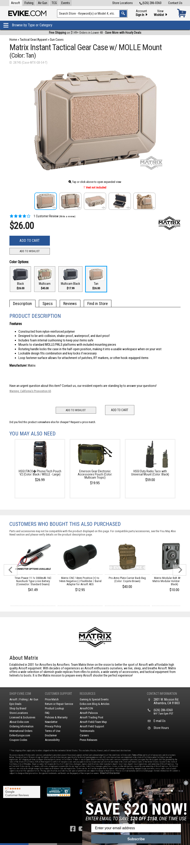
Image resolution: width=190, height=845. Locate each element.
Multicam (45, 279)
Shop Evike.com (20, 693)
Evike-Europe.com (19, 735)
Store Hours (161, 728)
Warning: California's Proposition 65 (30, 391)
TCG (54, 3)
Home (13, 39)
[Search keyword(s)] (92, 13)
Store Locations (122, 3)
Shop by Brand (17, 708)
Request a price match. (83, 422)
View (160, 13)
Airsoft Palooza (89, 713)
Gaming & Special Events (94, 699)
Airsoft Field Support (92, 726)
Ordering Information (21, 726)
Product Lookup (54, 708)
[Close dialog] (186, 783)
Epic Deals (15, 704)
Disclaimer (51, 735)
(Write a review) (67, 216)
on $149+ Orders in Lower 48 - (95, 32)
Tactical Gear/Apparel (33, 39)
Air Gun (42, 3)
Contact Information (162, 693)
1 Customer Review (33, 216)
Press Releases (88, 740)
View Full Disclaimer (110, 773)
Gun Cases (57, 39)
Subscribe (136, 839)
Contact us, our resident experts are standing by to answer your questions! (109, 386)
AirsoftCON (86, 708)
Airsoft (15, 3)
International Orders (20, 731)
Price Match (52, 699)
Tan (96, 279)
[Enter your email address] (136, 828)
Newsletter (51, 722)
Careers (84, 735)
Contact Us (175, 3)
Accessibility (52, 740)
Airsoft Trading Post (91, 717)
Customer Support (58, 693)
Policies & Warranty (56, 717)
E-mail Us (160, 721)
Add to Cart (30, 240)
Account (141, 13)
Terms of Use (52, 731)
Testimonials (87, 731)
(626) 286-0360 (150, 3)
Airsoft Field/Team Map (93, 722)
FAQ (47, 713)
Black (20, 279)
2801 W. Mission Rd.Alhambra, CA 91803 (167, 701)
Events (65, 3)
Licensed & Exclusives (22, 717)
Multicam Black (70, 279)
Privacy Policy (53, 726)
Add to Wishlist (30, 251)
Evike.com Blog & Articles (94, 704)
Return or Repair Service (59, 704)
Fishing (28, 3)
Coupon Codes (18, 740)
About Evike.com (19, 722)
